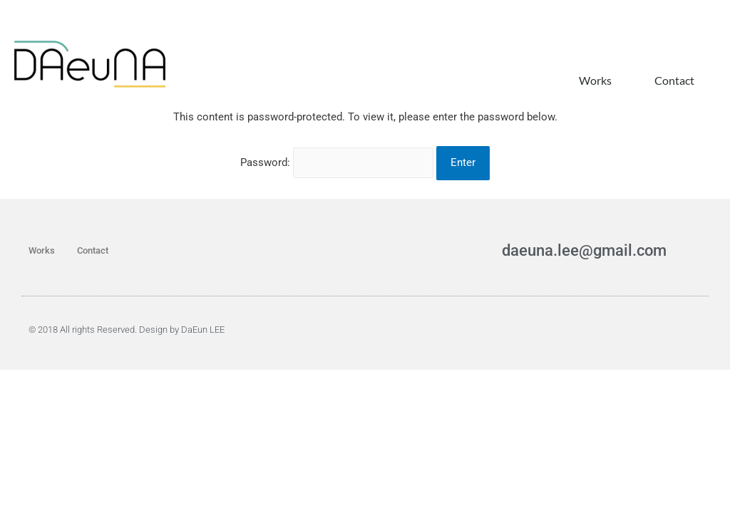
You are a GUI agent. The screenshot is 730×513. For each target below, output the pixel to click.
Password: (337, 196)
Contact (674, 80)
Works (595, 80)
